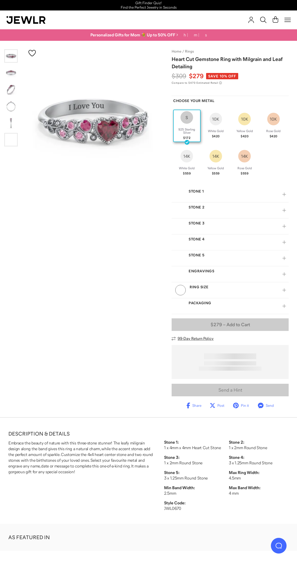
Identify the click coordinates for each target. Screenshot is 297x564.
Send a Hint (230, 390)
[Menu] (287, 20)
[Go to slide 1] (11, 56)
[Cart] (275, 20)
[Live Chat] (279, 546)
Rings (189, 51)
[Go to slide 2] (11, 73)
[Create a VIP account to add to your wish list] (32, 53)
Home (176, 51)
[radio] (187, 126)
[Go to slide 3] (11, 89)
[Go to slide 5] (11, 123)
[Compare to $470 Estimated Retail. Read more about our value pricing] (197, 83)
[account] (251, 20)
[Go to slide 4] (11, 106)
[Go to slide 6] (11, 139)
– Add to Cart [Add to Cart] (230, 324)
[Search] (263, 20)
